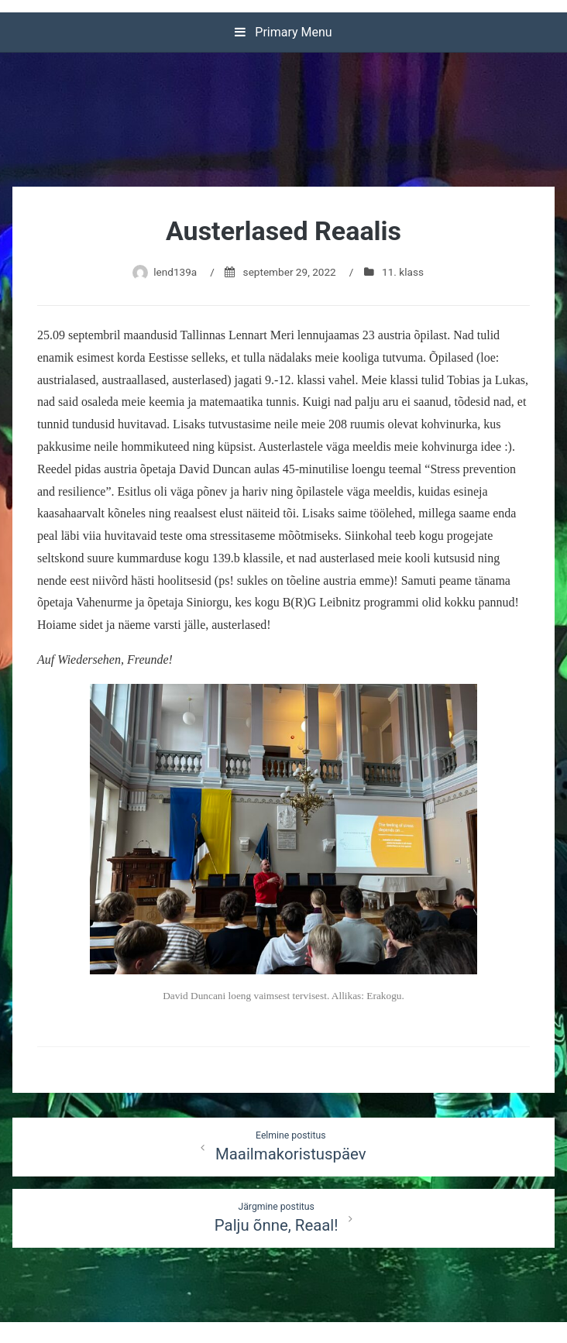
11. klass (403, 272)
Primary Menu (283, 32)
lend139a (175, 272)
